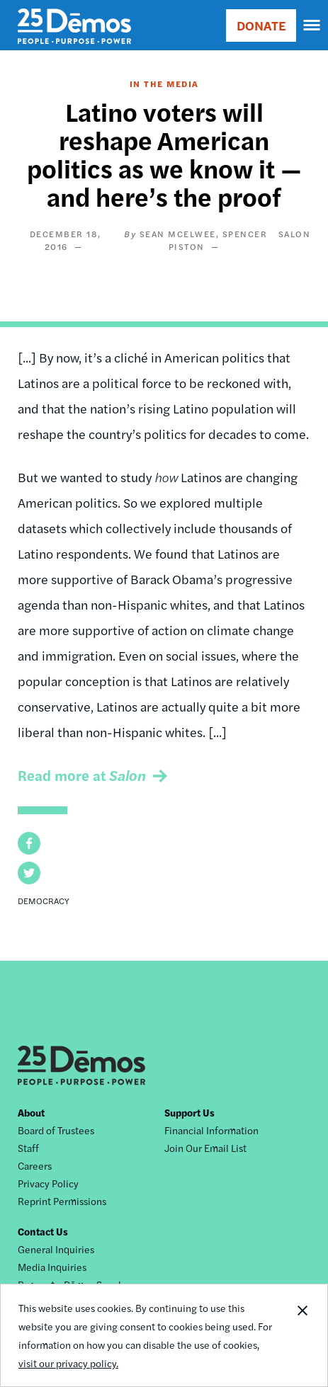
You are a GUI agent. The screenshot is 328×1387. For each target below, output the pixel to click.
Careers (35, 1165)
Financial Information (211, 1130)
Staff (28, 1148)
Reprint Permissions (62, 1201)
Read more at (82, 775)
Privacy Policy (48, 1183)
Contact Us (43, 1231)
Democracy (43, 900)
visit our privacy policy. (68, 1364)
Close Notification (302, 1335)
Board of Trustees (56, 1130)
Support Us (189, 1112)
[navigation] (312, 25)
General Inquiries (56, 1249)
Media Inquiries (52, 1267)
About (31, 1112)
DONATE (261, 25)
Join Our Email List (205, 1148)
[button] (29, 843)
